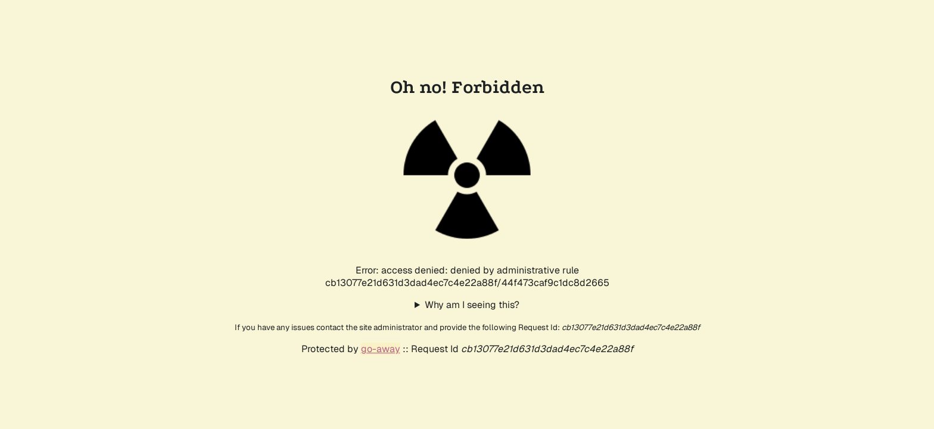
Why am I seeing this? (472, 305)
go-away (380, 349)
